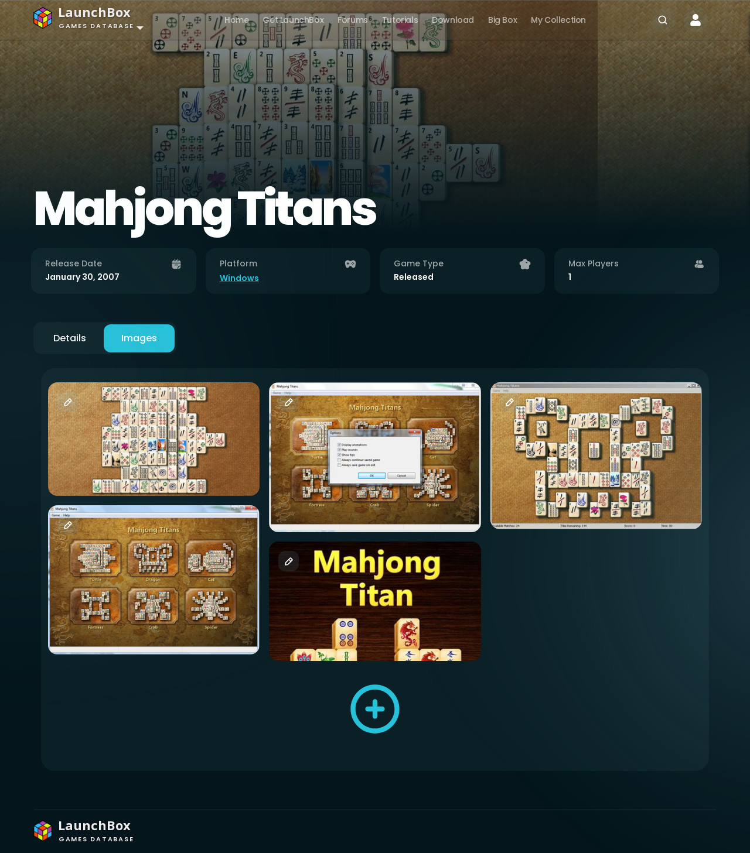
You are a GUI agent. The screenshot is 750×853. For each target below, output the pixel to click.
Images (139, 338)
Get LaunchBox (292, 20)
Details (69, 338)
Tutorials (400, 20)
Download (453, 20)
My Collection (558, 20)
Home (236, 20)
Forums (353, 20)
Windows (239, 278)
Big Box (502, 20)
